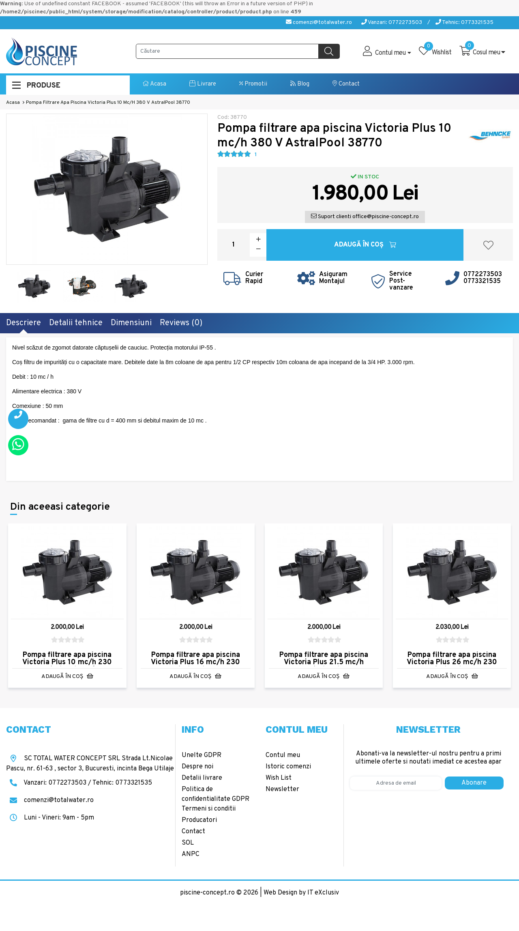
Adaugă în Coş (365, 245)
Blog (299, 84)
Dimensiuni (131, 323)
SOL (188, 843)
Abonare (474, 783)
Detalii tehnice (76, 323)
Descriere (23, 323)
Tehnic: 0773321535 (464, 22)
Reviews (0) (181, 323)
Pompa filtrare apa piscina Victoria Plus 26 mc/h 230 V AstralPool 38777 (452, 662)
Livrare (202, 84)
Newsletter (282, 789)
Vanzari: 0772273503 (391, 22)
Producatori (199, 820)
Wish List (279, 778)
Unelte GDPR (201, 755)
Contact (346, 84)
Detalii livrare (202, 778)
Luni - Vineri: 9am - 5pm (50, 818)
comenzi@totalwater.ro (319, 22)
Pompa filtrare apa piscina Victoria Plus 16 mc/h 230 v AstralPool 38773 (195, 662)
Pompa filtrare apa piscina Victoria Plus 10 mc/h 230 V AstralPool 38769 (67, 662)
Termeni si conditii (209, 809)
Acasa (154, 84)
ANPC (190, 854)
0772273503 (482, 274)
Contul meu (283, 755)
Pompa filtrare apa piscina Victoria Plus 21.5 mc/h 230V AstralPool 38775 (323, 662)
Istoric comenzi (288, 767)
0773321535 (482, 281)
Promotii (253, 84)
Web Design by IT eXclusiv (301, 893)
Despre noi (197, 767)
